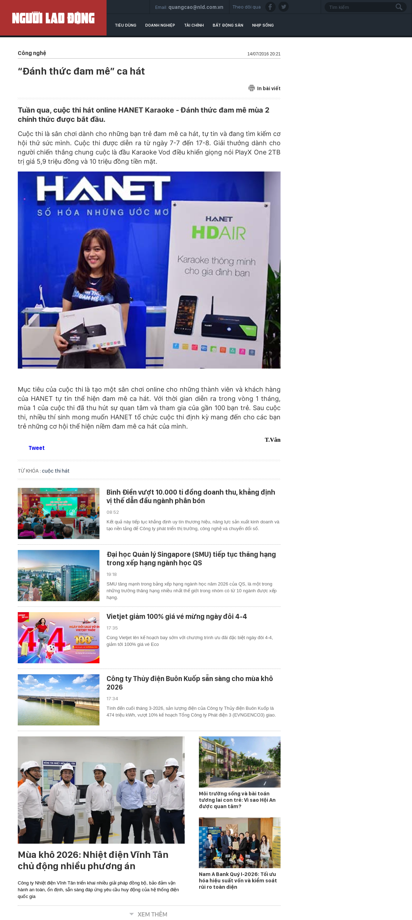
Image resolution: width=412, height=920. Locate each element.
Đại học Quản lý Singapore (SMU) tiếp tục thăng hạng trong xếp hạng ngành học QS (191, 558)
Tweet (36, 448)
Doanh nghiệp (160, 25)
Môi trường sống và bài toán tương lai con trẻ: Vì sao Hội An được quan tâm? (237, 800)
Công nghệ (32, 53)
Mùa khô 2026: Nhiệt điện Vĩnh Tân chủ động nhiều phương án (93, 860)
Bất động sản (228, 25)
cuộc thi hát (56, 471)
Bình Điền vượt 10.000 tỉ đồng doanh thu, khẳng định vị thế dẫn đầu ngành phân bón (191, 496)
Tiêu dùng (125, 25)
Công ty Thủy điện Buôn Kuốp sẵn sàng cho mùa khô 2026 (190, 682)
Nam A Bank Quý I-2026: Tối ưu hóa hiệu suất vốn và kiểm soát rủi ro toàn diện (238, 880)
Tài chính (194, 25)
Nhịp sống (263, 25)
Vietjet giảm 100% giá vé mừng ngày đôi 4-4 (177, 616)
